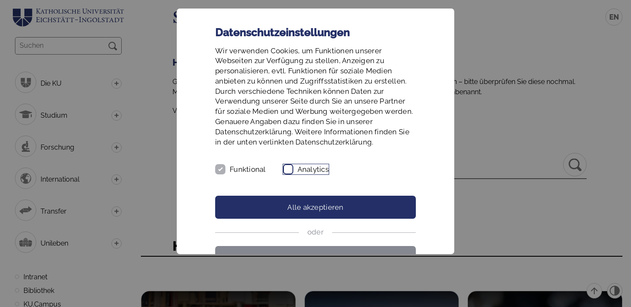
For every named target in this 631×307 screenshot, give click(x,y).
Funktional (248, 169)
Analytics (313, 169)
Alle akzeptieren (315, 207)
